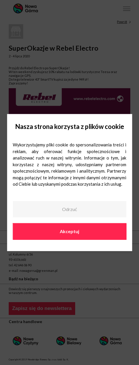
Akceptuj (69, 231)
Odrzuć (69, 209)
